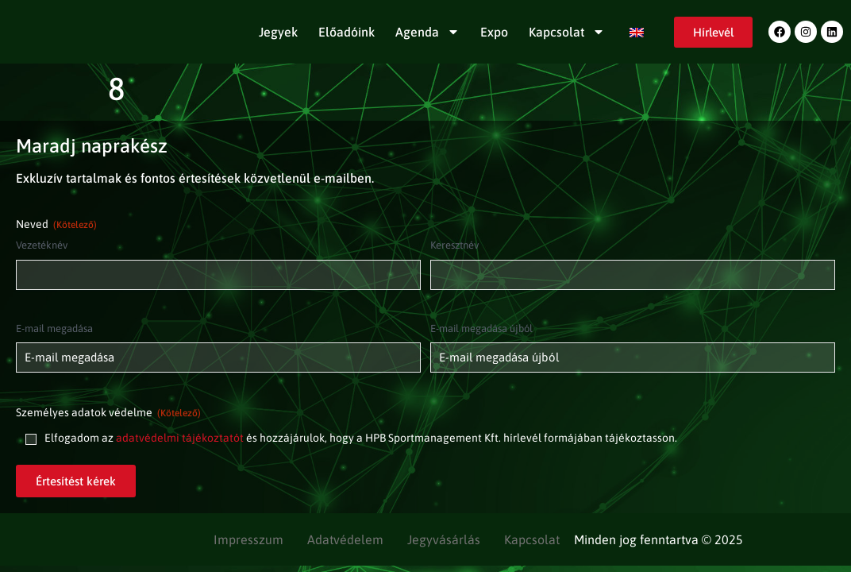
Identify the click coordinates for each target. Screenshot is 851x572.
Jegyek (278, 32)
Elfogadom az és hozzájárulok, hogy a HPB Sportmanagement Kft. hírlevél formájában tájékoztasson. (360, 437)
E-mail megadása (54, 328)
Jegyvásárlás (443, 539)
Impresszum (248, 539)
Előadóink (346, 32)
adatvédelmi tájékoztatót (180, 437)
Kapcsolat (567, 31)
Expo (494, 32)
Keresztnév (454, 245)
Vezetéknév (41, 245)
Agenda (427, 31)
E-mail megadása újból (481, 328)
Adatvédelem (345, 539)
